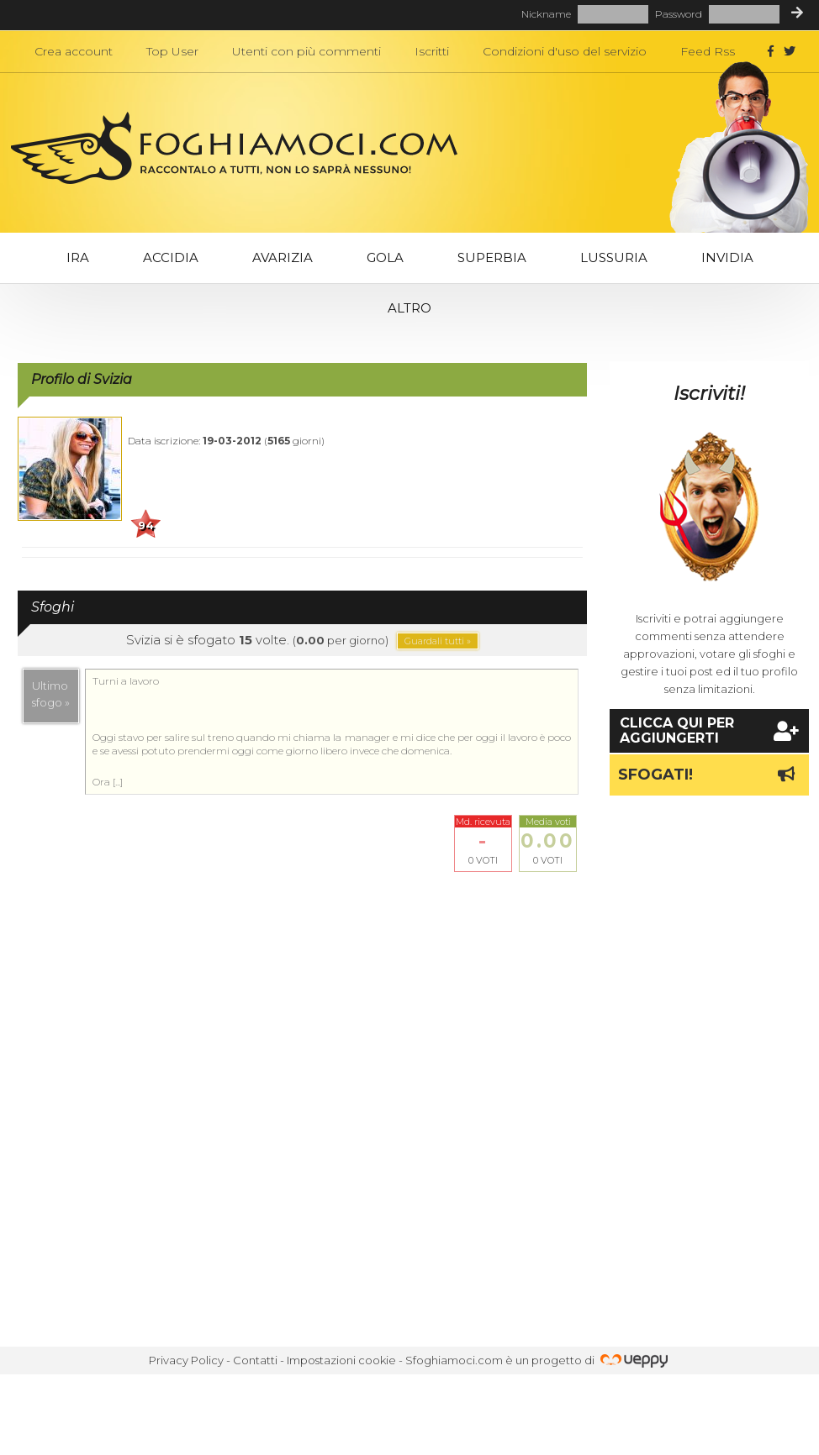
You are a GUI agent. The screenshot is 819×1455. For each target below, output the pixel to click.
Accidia (170, 257)
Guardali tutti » (437, 641)
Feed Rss (707, 51)
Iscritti (432, 51)
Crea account (73, 51)
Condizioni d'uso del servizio (565, 51)
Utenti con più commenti (306, 51)
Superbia (491, 257)
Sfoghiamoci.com (454, 1360)
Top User (172, 51)
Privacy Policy (186, 1360)
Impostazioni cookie (341, 1360)
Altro (409, 308)
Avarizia (282, 257)
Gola (385, 257)
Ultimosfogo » (51, 694)
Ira (77, 257)
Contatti (255, 1360)
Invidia (727, 257)
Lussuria (613, 257)
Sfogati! (709, 774)
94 (146, 525)
